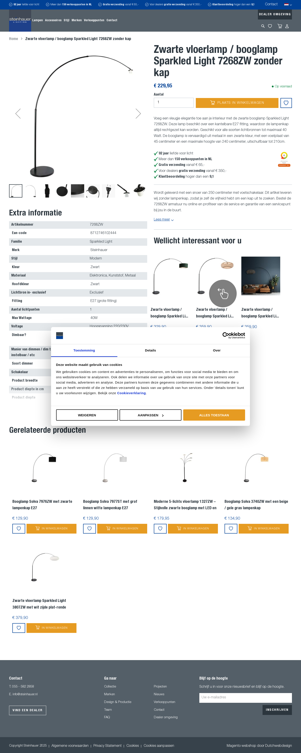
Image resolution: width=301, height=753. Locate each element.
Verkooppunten (164, 703)
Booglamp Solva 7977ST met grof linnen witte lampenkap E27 (110, 506)
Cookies (132, 747)
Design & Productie (117, 703)
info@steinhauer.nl (25, 695)
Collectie (110, 688)
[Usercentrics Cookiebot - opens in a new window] (225, 335)
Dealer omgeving (275, 14)
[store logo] (20, 21)
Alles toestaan (214, 415)
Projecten (160, 688)
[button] (18, 114)
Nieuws (159, 695)
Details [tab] (150, 350)
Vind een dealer (28, 711)
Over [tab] (217, 350)
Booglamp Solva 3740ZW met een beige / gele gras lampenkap (256, 506)
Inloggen (287, 26)
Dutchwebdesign (278, 747)
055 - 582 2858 (23, 688)
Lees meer (162, 220)
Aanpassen (151, 415)
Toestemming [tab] (84, 350)
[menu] (74, 21)
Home (13, 39)
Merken (109, 695)
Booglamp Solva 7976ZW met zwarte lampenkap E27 (42, 506)
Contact (271, 4)
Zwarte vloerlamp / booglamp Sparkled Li (169, 313)
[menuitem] (37, 21)
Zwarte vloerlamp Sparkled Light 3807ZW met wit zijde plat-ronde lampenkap (39, 606)
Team (108, 711)
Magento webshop (241, 747)
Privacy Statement (107, 747)
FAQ (107, 718)
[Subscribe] (277, 711)
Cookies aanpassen (159, 747)
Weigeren (87, 415)
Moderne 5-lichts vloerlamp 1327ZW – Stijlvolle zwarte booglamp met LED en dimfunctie (185, 507)
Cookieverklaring (131, 393)
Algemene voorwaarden (70, 747)
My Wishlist (270, 26)
